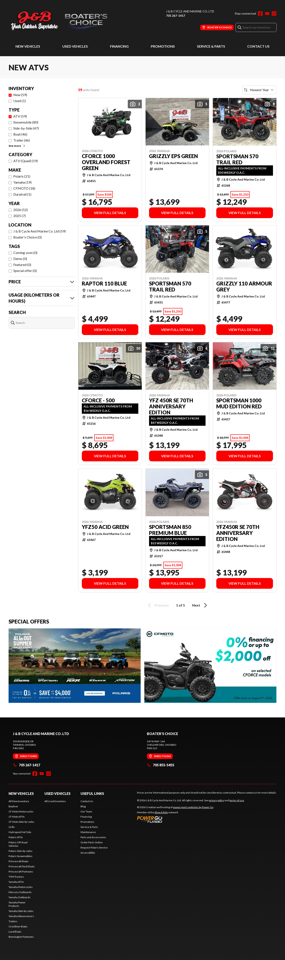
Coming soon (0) (25, 253)
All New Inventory (19, 801)
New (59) (20, 95)
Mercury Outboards (20, 892)
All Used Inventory (55, 801)
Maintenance (88, 832)
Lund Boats (15, 931)
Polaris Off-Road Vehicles (18, 844)
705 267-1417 (175, 15)
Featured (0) (22, 265)
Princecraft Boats (19, 861)
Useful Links (92, 793)
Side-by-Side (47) (26, 128)
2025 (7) (19, 216)
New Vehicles (27, 46)
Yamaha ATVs (16, 881)
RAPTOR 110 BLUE (104, 284)
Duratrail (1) (22, 194)
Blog (83, 806)
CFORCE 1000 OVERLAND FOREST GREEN (106, 162)
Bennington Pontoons (21, 936)
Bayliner (13, 806)
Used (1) (19, 101)
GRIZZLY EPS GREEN (173, 156)
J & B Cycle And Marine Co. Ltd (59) (39, 231)
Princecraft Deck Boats (22, 866)
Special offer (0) (25, 271)
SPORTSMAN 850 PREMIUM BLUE (170, 530)
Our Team (86, 811)
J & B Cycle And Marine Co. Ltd (190, 11)
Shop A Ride (161, 812)
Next (200, 605)
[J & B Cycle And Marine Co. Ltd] (62, 20)
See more (17, 145)
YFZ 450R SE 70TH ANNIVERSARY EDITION (171, 406)
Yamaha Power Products (17, 904)
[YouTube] (267, 13)
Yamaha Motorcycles (21, 887)
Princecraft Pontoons (21, 871)
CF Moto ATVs (17, 816)
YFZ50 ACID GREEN (105, 527)
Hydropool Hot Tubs (20, 832)
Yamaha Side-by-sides (21, 911)
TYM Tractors (16, 876)
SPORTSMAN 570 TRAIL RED (237, 159)
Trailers (13, 921)
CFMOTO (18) (24, 188)
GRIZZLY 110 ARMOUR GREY (244, 287)
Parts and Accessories (93, 837)
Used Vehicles (75, 46)
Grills (12, 827)
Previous (157, 605)
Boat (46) (20, 134)
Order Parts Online (92, 842)
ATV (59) (20, 116)
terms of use (236, 800)
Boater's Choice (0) (27, 237)
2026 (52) (20, 210)
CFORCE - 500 (98, 400)
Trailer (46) (21, 140)
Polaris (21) (21, 176)
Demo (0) (20, 259)
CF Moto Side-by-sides (21, 821)
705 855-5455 (160, 765)
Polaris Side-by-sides (20, 851)
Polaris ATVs (16, 837)
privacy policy (216, 800)
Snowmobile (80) (25, 122)
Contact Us (258, 46)
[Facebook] (260, 13)
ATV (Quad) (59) (25, 161)
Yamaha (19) (22, 182)
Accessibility (88, 852)
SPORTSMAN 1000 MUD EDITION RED (239, 403)
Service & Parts (211, 46)
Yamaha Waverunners (21, 916)
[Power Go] (175, 819)
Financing (119, 46)
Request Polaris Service (94, 847)
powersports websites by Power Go (193, 807)
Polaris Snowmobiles (20, 856)
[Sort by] (259, 89)
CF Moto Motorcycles (21, 811)
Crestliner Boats (18, 926)
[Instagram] (274, 13)
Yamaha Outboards (19, 897)
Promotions (163, 46)
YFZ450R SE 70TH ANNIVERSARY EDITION (237, 533)
